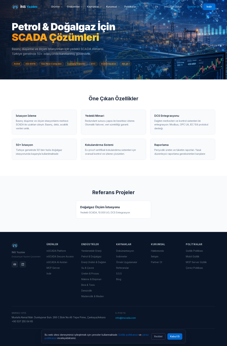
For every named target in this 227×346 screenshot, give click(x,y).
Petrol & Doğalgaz (91, 256)
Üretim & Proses (90, 273)
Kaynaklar (94, 6)
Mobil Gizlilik (192, 256)
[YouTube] (15, 264)
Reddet (158, 336)
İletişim (154, 256)
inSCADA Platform (56, 250)
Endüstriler (75, 6)
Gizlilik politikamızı (128, 334)
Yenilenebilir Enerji (91, 250)
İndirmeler (121, 256)
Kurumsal (113, 6)
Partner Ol (193, 6)
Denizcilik (86, 290)
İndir (209, 6)
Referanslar (122, 267)
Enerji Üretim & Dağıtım (93, 262)
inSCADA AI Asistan (57, 262)
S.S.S (119, 273)
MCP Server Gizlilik (196, 262)
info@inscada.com (126, 317)
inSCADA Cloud (172, 6)
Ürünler (57, 6)
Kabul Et (175, 336)
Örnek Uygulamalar (126, 262)
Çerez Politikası (194, 267)
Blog (118, 279)
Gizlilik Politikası (194, 250)
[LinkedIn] (23, 264)
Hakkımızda (157, 250)
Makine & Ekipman (91, 279)
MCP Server (53, 267)
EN (156, 6)
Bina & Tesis (88, 284)
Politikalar (131, 6)
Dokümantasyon (125, 250)
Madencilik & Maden (92, 296)
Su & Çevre (87, 267)
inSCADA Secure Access (60, 256)
